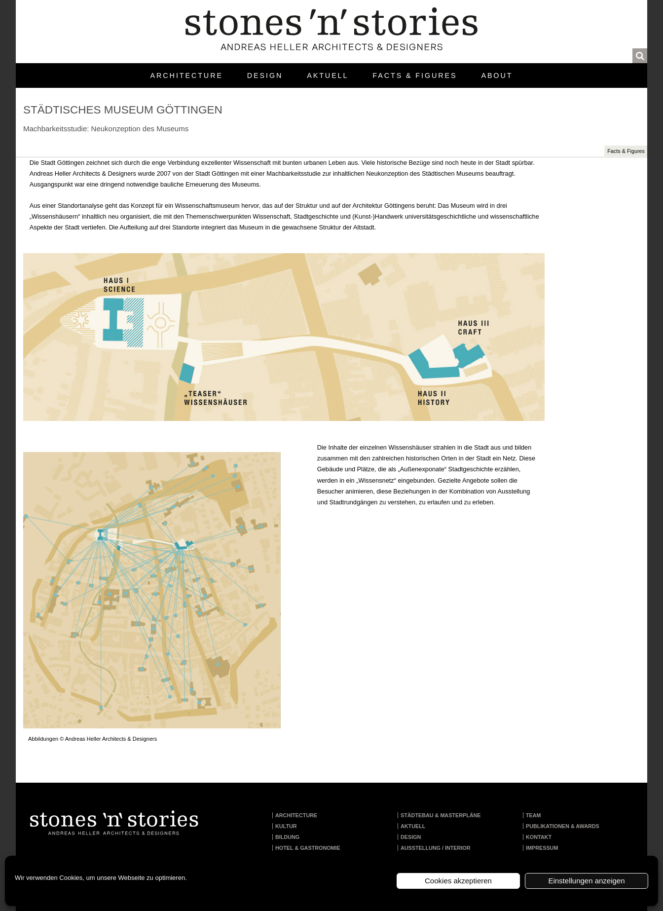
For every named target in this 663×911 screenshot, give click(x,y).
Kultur (286, 826)
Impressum (542, 848)
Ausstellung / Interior (436, 848)
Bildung (287, 837)
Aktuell (327, 75)
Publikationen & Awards (562, 826)
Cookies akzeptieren (458, 880)
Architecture (186, 75)
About (497, 75)
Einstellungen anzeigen (586, 880)
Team (533, 815)
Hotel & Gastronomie (307, 848)
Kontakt (539, 837)
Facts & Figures (414, 75)
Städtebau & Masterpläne (441, 815)
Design (265, 75)
